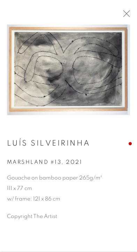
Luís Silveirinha (49, 144)
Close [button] (125, 15)
